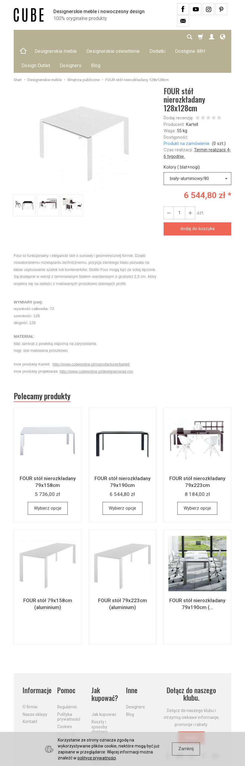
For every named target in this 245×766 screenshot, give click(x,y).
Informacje (36, 661)
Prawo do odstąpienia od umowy (68, 710)
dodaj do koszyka (197, 200)
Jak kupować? (105, 665)
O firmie (30, 678)
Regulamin (67, 678)
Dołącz (191, 709)
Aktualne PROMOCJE (103, 713)
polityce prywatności (96, 758)
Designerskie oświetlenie (113, 37)
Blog (130, 685)
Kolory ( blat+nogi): (182, 138)
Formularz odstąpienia (68, 725)
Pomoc (66, 661)
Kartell (192, 95)
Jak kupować (104, 685)
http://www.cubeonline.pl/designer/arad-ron (96, 342)
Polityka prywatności (68, 688)
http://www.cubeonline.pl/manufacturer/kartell (91, 335)
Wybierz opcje (47, 479)
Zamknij (186, 748)
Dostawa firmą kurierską (100, 728)
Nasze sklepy (35, 685)
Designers (135, 678)
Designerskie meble (56, 37)
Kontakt (30, 693)
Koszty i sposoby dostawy (100, 698)
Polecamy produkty (42, 367)
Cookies (64, 698)
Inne (131, 661)
